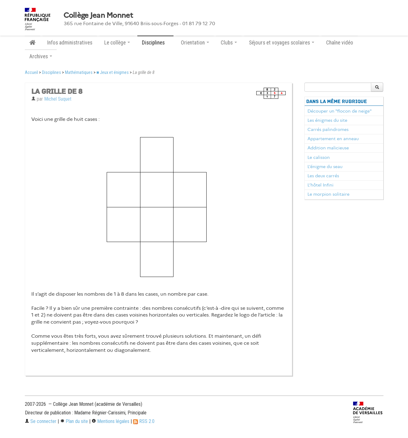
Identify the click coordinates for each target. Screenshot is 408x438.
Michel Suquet (57, 99)
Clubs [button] (229, 43)
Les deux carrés (323, 176)
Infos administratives (69, 43)
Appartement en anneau (333, 138)
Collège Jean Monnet (98, 15)
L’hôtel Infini (320, 185)
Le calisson (318, 157)
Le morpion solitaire (328, 194)
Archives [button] (40, 56)
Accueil (31, 72)
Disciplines (51, 72)
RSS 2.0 (143, 421)
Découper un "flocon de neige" (339, 111)
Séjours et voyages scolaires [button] (281, 43)
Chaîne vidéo (339, 43)
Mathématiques (79, 72)
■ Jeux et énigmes (113, 72)
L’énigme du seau (324, 166)
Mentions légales (110, 421)
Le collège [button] (117, 43)
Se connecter (40, 421)
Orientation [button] (195, 43)
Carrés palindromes (328, 129)
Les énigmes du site (327, 120)
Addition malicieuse (328, 148)
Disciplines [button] (155, 43)
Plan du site (74, 421)
